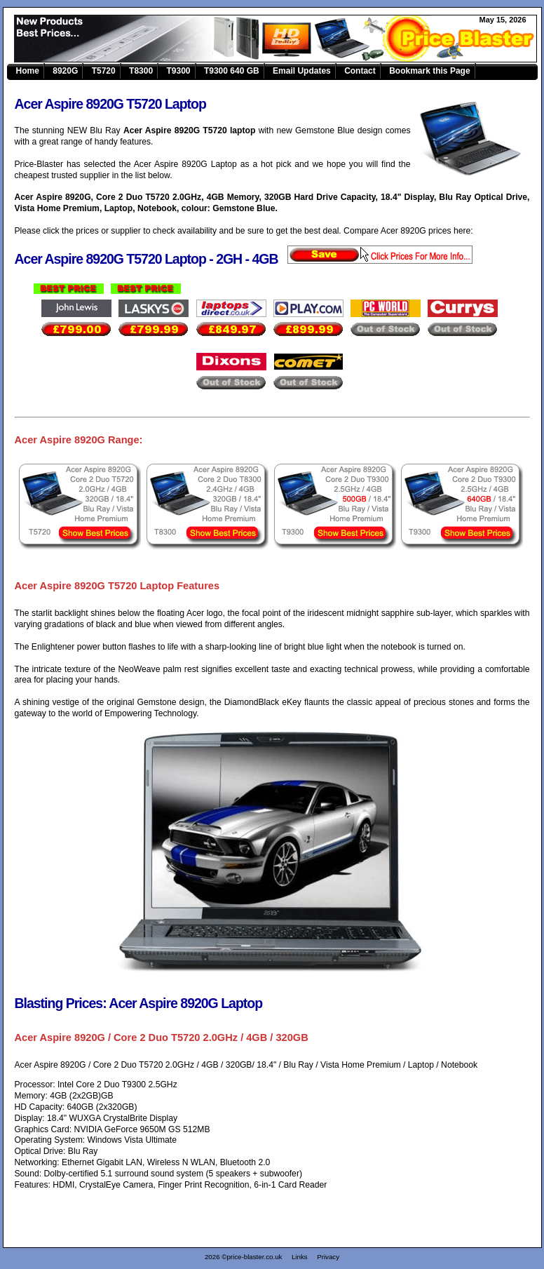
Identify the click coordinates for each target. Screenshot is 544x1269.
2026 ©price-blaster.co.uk (244, 1257)
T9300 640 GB (231, 71)
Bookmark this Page (429, 71)
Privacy (328, 1257)
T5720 (104, 71)
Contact (360, 71)
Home (27, 71)
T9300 (179, 71)
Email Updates (302, 71)
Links (300, 1257)
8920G (65, 71)
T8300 (141, 71)
